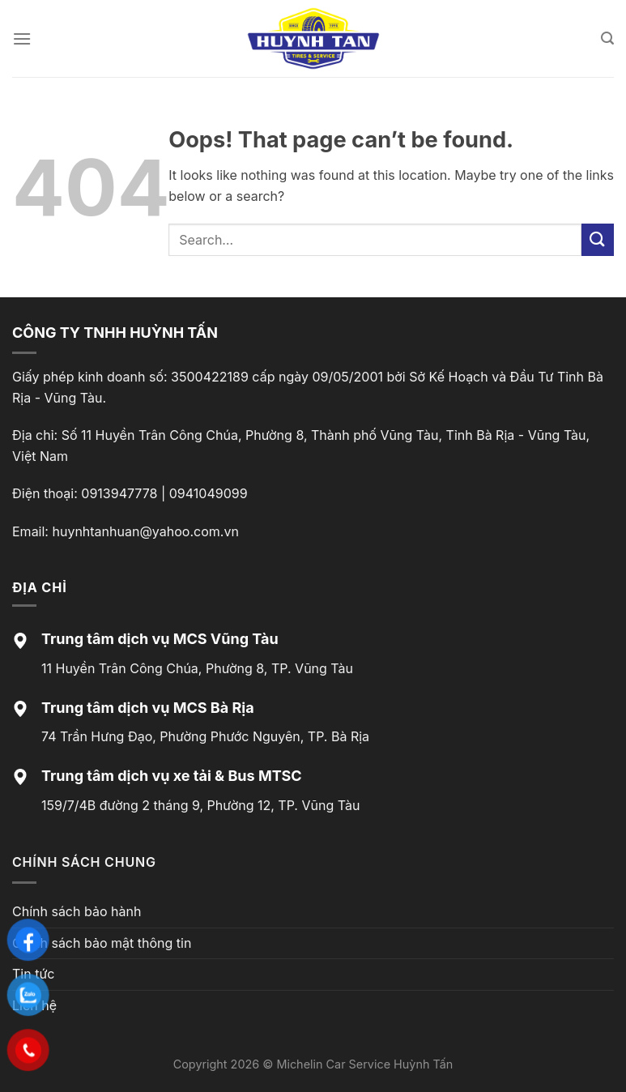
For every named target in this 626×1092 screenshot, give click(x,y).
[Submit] (597, 239)
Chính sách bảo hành (76, 911)
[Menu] (22, 38)
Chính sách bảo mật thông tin (101, 943)
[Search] (607, 38)
